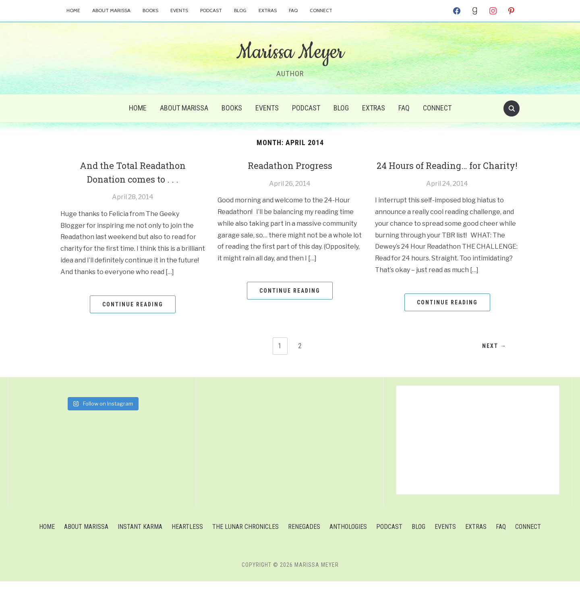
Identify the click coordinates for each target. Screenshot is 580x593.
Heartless (187, 538)
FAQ (293, 10)
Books (150, 10)
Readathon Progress (290, 165)
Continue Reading (132, 304)
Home (73, 10)
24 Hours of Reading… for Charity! (447, 172)
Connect (321, 10)
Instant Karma (140, 538)
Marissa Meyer (290, 52)
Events (179, 10)
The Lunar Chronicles (245, 538)
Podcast (211, 10)
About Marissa (111, 10)
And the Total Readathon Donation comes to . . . (133, 172)
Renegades (304, 538)
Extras (268, 10)
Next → (493, 358)
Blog (240, 10)
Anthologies (348, 538)
